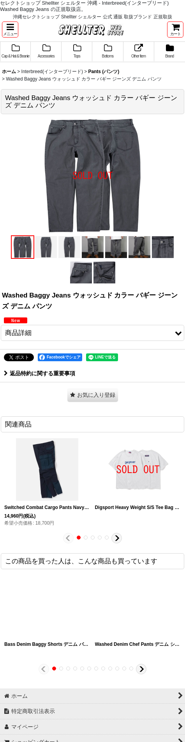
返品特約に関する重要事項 (39, 373)
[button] (10, 30)
